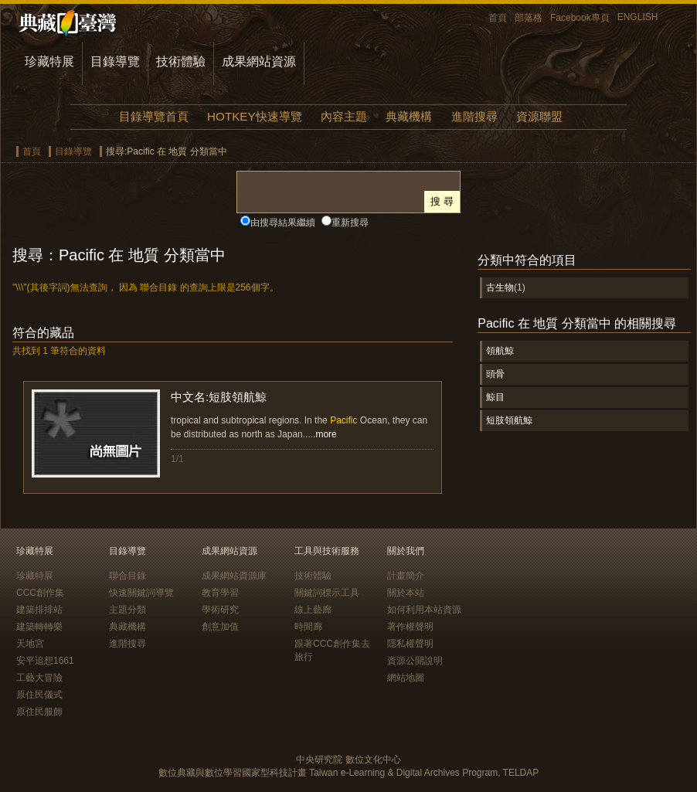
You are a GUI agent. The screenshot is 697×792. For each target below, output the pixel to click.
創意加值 (220, 626)
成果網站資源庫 (234, 575)
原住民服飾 (39, 711)
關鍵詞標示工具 (326, 592)
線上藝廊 (313, 609)
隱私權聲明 (410, 643)
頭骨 (495, 374)
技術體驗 (181, 61)
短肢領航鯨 (509, 420)
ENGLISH (637, 17)
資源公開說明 (415, 660)
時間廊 (308, 626)
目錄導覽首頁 (154, 116)
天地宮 (30, 643)
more (325, 434)
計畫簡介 (405, 575)
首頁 (497, 17)
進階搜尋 (474, 116)
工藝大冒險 (39, 677)
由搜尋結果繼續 (282, 222)
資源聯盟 (539, 116)
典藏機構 (409, 116)
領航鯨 (500, 350)
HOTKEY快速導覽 (254, 116)
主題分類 (127, 609)
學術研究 (220, 609)
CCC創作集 (40, 592)
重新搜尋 (350, 222)
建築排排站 (39, 609)
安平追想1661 (45, 660)
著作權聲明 (410, 626)
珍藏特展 (49, 61)
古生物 (500, 287)
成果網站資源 (259, 61)
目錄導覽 (115, 61)
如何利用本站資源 (424, 609)
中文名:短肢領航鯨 (219, 396)
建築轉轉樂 (39, 626)
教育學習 (220, 592)
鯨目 (495, 397)
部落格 (528, 17)
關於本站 (405, 592)
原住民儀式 (39, 694)
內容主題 (344, 116)
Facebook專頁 (580, 17)
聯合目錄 (127, 575)
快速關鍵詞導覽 (141, 592)
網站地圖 (405, 677)
